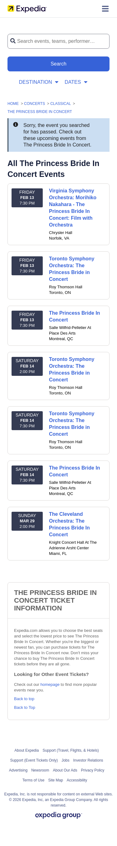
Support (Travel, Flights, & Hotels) (70, 750)
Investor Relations (88, 760)
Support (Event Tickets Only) (34, 760)
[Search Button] (58, 63)
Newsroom (40, 770)
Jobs (65, 760)
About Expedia (26, 750)
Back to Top (24, 707)
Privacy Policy (93, 770)
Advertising (18, 770)
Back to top (24, 698)
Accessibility (77, 780)
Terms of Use (33, 780)
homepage (50, 684)
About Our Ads (65, 770)
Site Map (55, 780)
